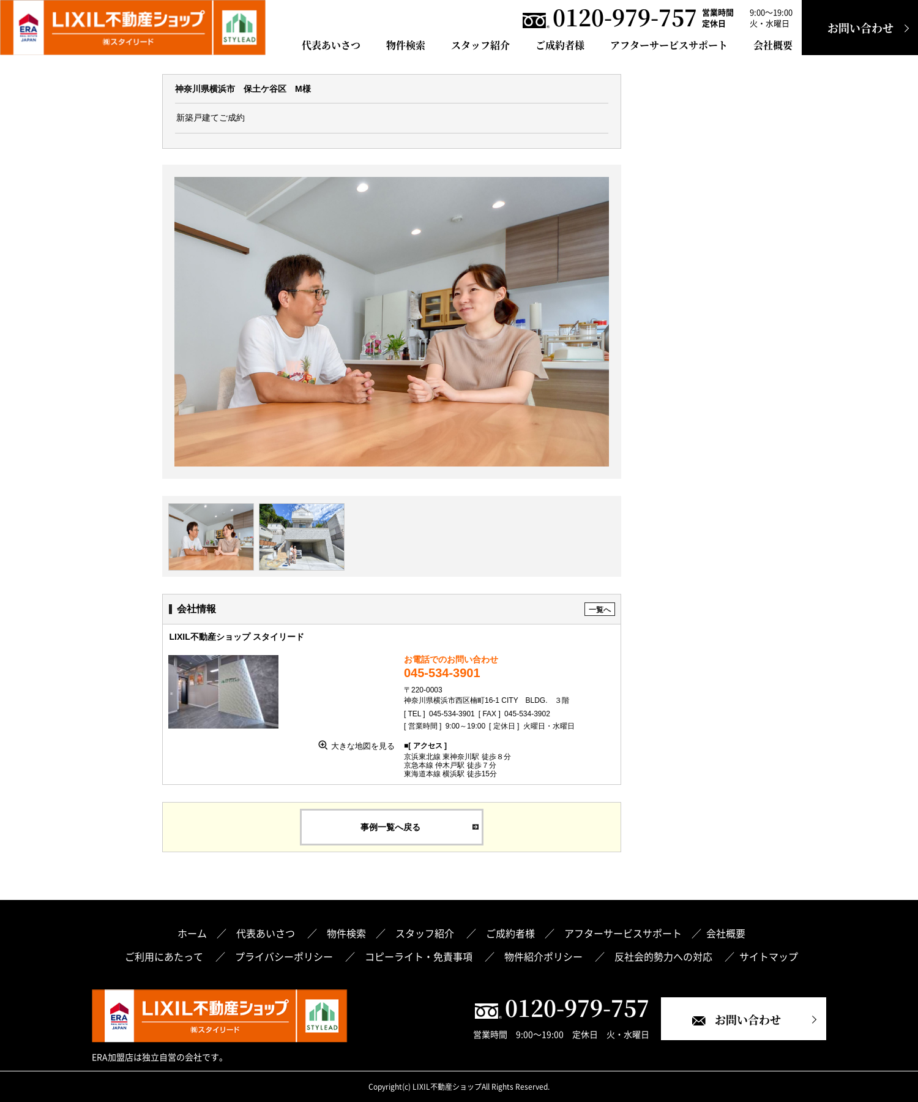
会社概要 (773, 45)
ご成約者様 (560, 45)
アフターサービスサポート (669, 45)
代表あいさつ (331, 45)
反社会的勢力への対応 (664, 956)
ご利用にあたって (165, 956)
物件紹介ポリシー (544, 956)
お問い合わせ (860, 28)
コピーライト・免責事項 (420, 956)
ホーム (192, 933)
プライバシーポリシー (285, 956)
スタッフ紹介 (480, 45)
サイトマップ (768, 956)
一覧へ (600, 609)
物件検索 (405, 45)
